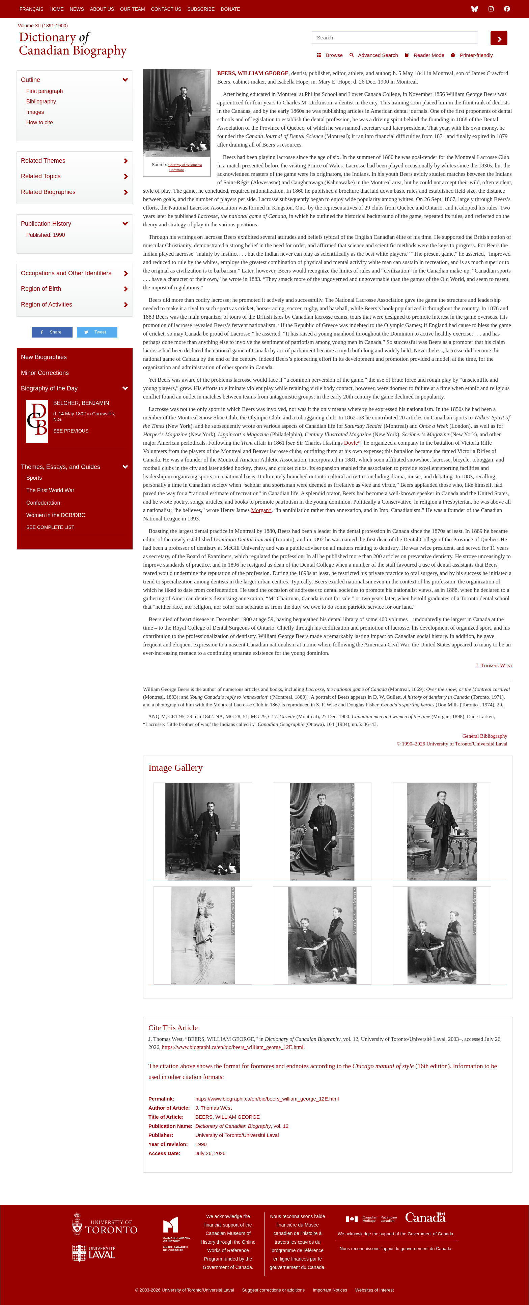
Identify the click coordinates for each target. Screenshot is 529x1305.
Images (35, 112)
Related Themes (43, 160)
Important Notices (330, 1290)
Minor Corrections (45, 373)
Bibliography (41, 101)
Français (32, 9)
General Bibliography (485, 736)
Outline (30, 79)
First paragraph (44, 91)
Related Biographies (48, 192)
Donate (230, 9)
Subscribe (201, 9)
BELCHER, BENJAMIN (81, 403)
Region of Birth (41, 288)
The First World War (50, 490)
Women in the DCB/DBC (55, 515)
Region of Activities (46, 304)
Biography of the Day (49, 388)
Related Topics (41, 176)
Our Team (132, 9)
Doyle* (352, 443)
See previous (70, 431)
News (77, 9)
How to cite (39, 122)
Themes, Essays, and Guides (60, 467)
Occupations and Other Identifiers (66, 273)
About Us (102, 9)
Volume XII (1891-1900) (43, 25)
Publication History (46, 223)
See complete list (50, 527)
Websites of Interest (374, 1290)
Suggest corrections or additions (273, 1290)
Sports (34, 478)
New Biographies (44, 357)
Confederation (43, 503)
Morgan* (261, 510)
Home (57, 9)
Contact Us (166, 9)
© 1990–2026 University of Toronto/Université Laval (452, 743)
